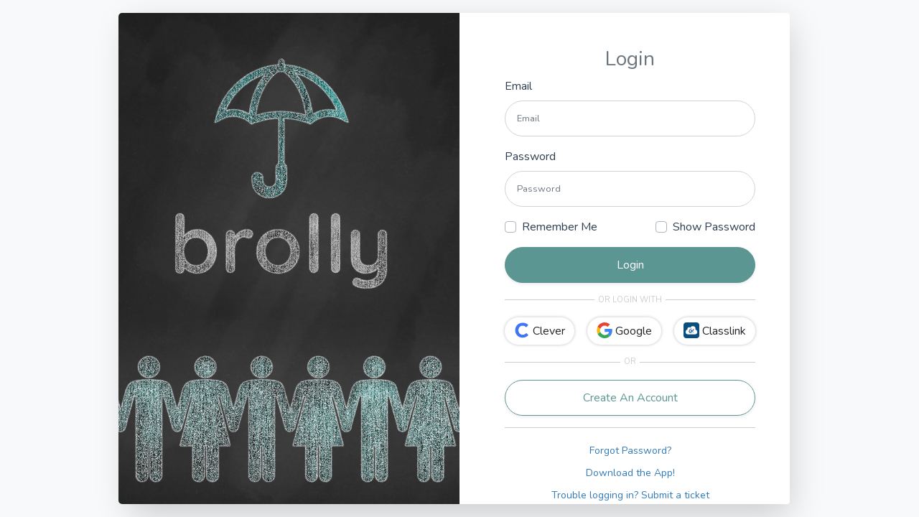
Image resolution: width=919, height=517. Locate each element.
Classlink (715, 330)
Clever (539, 330)
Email (518, 86)
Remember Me (559, 227)
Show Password (714, 227)
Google (624, 330)
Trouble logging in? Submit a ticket (630, 495)
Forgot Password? (630, 450)
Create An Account (630, 398)
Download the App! (630, 473)
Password (530, 156)
